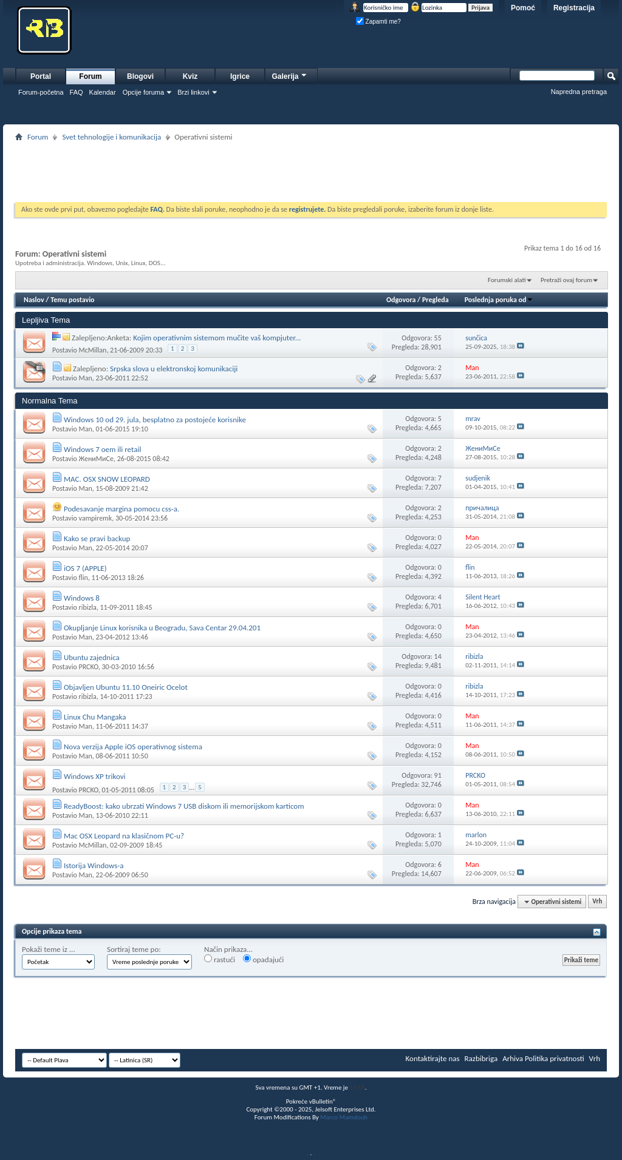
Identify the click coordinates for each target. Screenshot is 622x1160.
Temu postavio (72, 299)
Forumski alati (507, 280)
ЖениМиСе (95, 458)
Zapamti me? (378, 21)
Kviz (190, 76)
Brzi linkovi (193, 92)
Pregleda (435, 299)
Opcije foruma (143, 92)
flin (82, 577)
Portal (40, 76)
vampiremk (95, 518)
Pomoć (523, 8)
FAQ (76, 92)
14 (438, 656)
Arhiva (512, 1058)
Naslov (34, 299)
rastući (219, 959)
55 (438, 338)
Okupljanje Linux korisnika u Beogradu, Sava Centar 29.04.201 (162, 627)
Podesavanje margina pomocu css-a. (121, 508)
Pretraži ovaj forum (566, 280)
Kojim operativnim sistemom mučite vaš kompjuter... (217, 337)
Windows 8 (82, 597)
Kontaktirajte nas (433, 1058)
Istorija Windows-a (94, 865)
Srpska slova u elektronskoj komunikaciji (174, 368)
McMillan (92, 350)
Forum (90, 76)
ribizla (87, 607)
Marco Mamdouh (343, 1117)
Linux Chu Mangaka (95, 716)
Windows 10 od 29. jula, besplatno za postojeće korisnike (155, 419)
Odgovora (401, 299)
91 (438, 775)
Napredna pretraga (579, 91)
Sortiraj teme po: (134, 949)
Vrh (597, 902)
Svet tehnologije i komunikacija (111, 136)
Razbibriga (481, 1058)
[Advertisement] (311, 171)
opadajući (263, 959)
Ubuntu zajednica (92, 657)
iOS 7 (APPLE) (85, 568)
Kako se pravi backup (97, 538)
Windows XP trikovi (95, 776)
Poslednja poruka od (499, 299)
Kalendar (102, 92)
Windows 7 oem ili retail (102, 449)
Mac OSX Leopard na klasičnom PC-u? (124, 835)
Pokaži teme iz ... (48, 949)
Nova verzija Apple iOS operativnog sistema (133, 746)
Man (85, 378)
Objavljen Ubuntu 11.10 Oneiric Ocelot (126, 687)
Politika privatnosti (554, 1058)
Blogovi (140, 76)
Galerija (290, 75)
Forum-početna (41, 92)
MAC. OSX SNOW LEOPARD (107, 479)
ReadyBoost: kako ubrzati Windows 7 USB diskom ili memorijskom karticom (184, 806)
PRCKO (88, 667)
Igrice (240, 76)
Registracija (574, 8)
